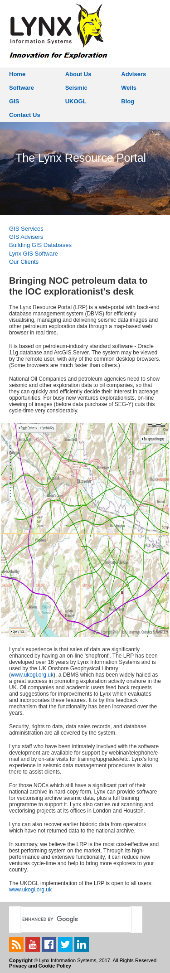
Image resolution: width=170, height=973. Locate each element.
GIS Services (26, 228)
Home (17, 74)
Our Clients (24, 261)
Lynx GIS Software (33, 253)
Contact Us (24, 114)
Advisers (133, 74)
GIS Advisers (26, 236)
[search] (65, 919)
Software (21, 87)
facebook (49, 944)
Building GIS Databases (40, 245)
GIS (14, 101)
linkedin (81, 944)
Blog (127, 101)
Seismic (76, 87)
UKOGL (76, 101)
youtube (32, 944)
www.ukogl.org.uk (32, 675)
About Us (78, 74)
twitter (65, 944)
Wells (128, 87)
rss (16, 944)
